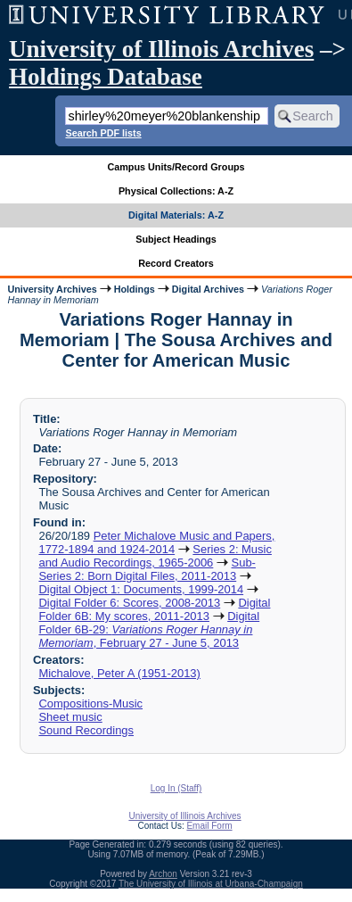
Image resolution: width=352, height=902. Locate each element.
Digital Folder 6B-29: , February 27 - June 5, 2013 (148, 629)
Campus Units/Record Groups (175, 166)
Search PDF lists (103, 133)
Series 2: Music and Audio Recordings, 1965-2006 (154, 555)
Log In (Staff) (176, 788)
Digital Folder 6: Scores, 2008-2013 (129, 602)
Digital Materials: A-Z (176, 215)
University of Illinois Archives (161, 49)
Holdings (134, 289)
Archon (163, 874)
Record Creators (176, 263)
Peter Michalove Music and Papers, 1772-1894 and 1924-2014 (156, 542)
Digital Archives (208, 289)
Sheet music (70, 717)
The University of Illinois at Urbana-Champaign (211, 884)
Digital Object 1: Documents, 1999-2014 (140, 589)
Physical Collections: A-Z (176, 191)
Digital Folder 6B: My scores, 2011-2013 (154, 609)
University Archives (51, 289)
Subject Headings (176, 239)
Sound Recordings (86, 730)
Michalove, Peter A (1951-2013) (119, 673)
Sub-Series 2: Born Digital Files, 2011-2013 (146, 569)
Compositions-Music (90, 703)
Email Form (209, 826)
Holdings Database (105, 76)
